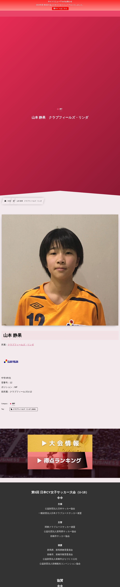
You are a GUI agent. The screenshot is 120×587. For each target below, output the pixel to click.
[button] (113, 3)
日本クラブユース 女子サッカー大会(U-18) (60, 5)
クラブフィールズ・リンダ (21, 345)
